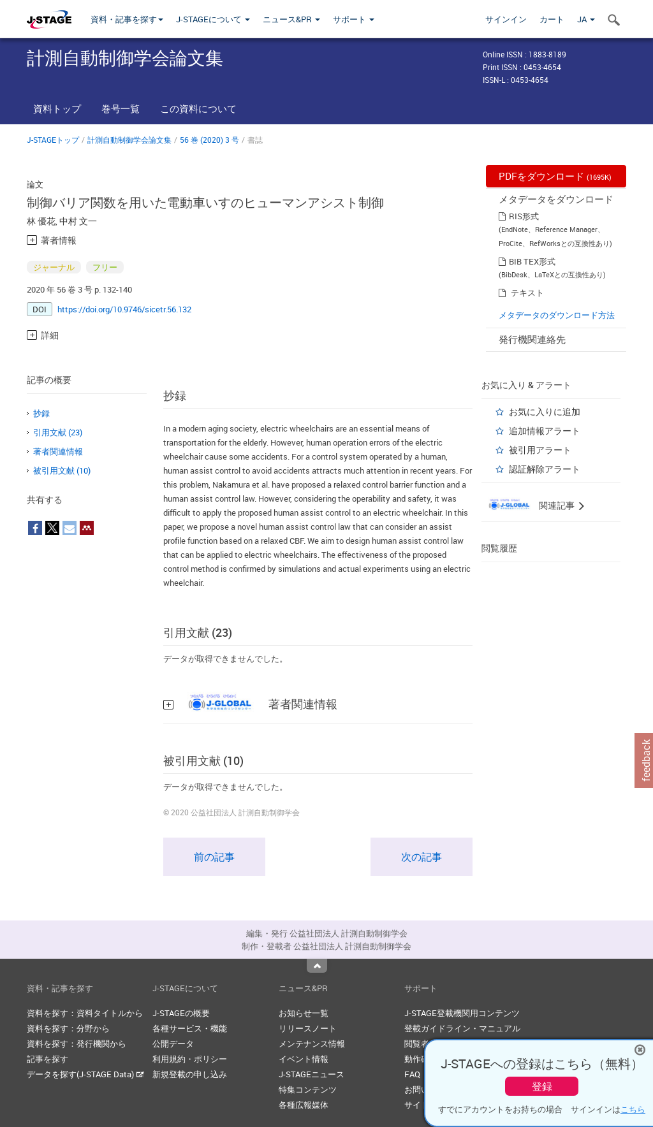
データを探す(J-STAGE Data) (85, 1074)
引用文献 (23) (57, 432)
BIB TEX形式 (532, 261)
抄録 (41, 413)
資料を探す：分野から (68, 1028)
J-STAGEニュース (311, 1074)
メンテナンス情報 (312, 1043)
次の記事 (421, 857)
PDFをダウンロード (555, 176)
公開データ (173, 1043)
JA (586, 19)
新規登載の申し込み (189, 1074)
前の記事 (214, 857)
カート (551, 19)
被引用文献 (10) (62, 470)
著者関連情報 (58, 451)
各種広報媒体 (303, 1104)
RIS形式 (524, 216)
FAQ (412, 1074)
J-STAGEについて (213, 19)
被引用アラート (540, 450)
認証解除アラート (544, 469)
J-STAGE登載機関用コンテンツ (462, 1013)
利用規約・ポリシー (189, 1059)
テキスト (527, 292)
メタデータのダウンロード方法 (557, 315)
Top (317, 966)
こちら (632, 1109)
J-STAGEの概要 (181, 1013)
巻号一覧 (120, 108)
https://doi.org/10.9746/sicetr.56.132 (124, 309)
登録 (542, 1086)
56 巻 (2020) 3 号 (209, 140)
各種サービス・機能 (189, 1028)
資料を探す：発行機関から (76, 1043)
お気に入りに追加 (544, 411)
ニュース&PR (291, 19)
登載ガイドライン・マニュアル (462, 1028)
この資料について (198, 108)
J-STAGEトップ (53, 140)
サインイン (506, 19)
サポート (353, 19)
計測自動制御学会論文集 (129, 140)
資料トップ (57, 108)
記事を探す (47, 1059)
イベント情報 (303, 1059)
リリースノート (308, 1028)
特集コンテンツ (308, 1089)
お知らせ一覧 (303, 1013)
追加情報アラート (544, 431)
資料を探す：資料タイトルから (85, 1013)
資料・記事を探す (127, 19)
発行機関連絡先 (532, 339)
